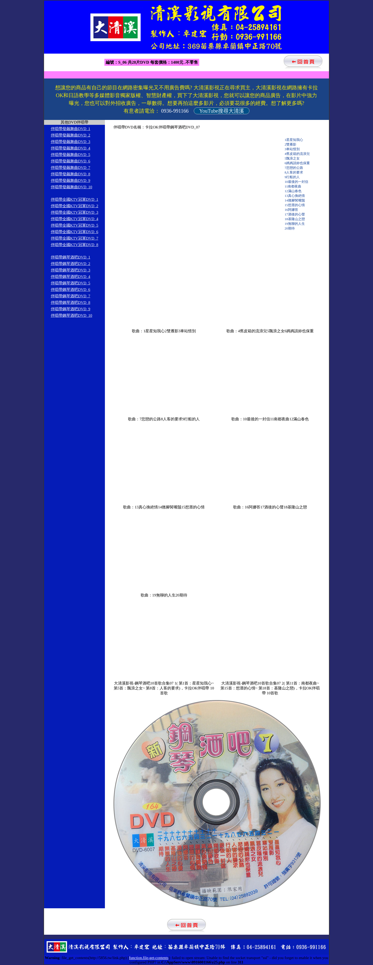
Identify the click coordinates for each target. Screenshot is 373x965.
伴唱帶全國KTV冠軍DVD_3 (74, 212)
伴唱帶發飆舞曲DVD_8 (70, 174)
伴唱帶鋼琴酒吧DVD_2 (70, 264)
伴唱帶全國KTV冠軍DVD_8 (74, 245)
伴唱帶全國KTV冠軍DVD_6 (74, 232)
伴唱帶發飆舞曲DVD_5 (70, 155)
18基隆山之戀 (295, 219)
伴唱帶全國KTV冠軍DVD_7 (74, 238)
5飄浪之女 (292, 158)
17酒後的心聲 (295, 214)
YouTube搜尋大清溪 (221, 111)
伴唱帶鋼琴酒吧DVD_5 (70, 283)
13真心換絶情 (295, 196)
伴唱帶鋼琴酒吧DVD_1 (70, 257)
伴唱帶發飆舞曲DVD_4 (70, 148)
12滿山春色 (293, 191)
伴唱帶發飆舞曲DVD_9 (70, 180)
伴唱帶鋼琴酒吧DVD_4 (70, 277)
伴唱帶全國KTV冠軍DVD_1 (74, 199)
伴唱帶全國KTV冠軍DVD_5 (74, 225)
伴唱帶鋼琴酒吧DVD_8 (70, 302)
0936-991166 (175, 111)
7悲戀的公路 (294, 168)
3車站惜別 (292, 149)
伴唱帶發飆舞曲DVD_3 (70, 142)
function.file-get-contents (148, 958)
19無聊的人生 (295, 224)
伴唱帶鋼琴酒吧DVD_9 (70, 309)
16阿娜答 (291, 210)
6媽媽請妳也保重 (297, 163)
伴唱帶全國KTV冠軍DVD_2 (74, 206)
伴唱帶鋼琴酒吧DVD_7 (70, 296)
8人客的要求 (294, 172)
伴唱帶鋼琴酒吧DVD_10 (71, 315)
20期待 (290, 228)
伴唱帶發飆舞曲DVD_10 (71, 187)
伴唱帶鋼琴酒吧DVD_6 (70, 289)
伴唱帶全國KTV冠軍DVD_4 (74, 219)
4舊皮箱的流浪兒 (297, 154)
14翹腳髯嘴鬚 (295, 200)
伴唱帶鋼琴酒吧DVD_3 (70, 270)
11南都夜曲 (293, 186)
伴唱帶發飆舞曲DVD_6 (70, 161)
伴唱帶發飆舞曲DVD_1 (70, 129)
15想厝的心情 (295, 205)
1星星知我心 (294, 140)
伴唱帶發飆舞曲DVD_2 (70, 135)
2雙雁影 (291, 144)
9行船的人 (292, 177)
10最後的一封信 (296, 182)
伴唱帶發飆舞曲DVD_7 (70, 167)
